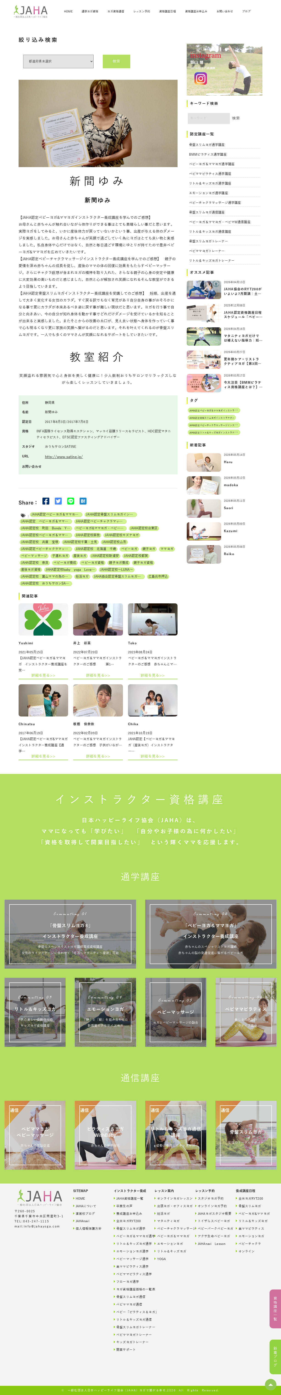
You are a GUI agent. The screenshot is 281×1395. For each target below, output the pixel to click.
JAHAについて (84, 1206)
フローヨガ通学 (126, 1282)
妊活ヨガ (82, 576)
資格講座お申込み (196, 11)
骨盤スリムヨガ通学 (129, 1228)
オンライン (245, 1251)
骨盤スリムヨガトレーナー (208, 241)
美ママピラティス (250, 1228)
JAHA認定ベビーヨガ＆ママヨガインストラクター (56, 514)
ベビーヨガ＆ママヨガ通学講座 (211, 164)
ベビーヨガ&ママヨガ (251, 1213)
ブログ (246, 11)
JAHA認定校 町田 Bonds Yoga (46, 528)
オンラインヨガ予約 (210, 1206)
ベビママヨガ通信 (128, 1304)
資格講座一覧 (275, 1308)
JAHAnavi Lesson (210, 1244)
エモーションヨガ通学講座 (208, 193)
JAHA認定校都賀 (136, 556)
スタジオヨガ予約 (209, 1198)
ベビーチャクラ (248, 1244)
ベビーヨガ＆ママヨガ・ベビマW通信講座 (219, 222)
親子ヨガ (149, 549)
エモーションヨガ (168, 1244)
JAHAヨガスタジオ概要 (210, 1213)
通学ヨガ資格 (90, 11)
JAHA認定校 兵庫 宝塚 (39, 542)
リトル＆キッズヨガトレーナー (211, 260)
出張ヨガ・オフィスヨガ (169, 1206)
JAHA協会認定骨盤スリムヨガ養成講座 (119, 576)
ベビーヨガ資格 (92, 563)
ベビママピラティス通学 (129, 1274)
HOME (68, 11)
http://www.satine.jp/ (64, 457)
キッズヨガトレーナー (129, 1342)
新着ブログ (275, 1357)
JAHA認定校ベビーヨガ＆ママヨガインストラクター (46, 535)
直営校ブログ (84, 1213)
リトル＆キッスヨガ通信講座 (210, 232)
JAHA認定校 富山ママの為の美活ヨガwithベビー (46, 576)
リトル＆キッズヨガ (169, 1251)
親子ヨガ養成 (118, 563)
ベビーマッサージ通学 (129, 1259)
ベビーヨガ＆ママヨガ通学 (129, 1236)
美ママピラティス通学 (129, 1266)
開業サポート (125, 1350)
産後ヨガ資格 (31, 569)
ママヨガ (166, 549)
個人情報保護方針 (87, 1228)
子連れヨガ (60, 556)
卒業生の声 (123, 1206)
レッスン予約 (141, 11)
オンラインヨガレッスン (169, 1198)
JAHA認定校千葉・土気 (80, 542)
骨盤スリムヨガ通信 (129, 1297)
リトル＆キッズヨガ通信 (129, 1319)
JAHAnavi (81, 1221)
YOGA (160, 1259)
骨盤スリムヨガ (248, 1206)
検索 (116, 61)
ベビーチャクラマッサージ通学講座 (215, 203)
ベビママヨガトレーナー (207, 251)
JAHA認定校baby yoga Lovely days (71, 569)
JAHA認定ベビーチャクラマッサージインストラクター (101, 521)
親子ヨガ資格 (143, 563)
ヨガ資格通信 (115, 11)
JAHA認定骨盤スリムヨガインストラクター (111, 514)
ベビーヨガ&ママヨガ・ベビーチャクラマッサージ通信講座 (101, 528)
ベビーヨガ (129, 549)
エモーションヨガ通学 (129, 1251)
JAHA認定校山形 (114, 542)
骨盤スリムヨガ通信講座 (207, 212)
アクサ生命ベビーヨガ (210, 1236)
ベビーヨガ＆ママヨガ (169, 1236)
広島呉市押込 (158, 576)
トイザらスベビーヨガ (210, 1221)
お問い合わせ (225, 11)
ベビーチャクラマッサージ (169, 1228)
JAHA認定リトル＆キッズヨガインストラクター (214, 432)
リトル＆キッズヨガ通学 (129, 1244)
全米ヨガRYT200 (127, 1221)
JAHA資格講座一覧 (129, 1198)
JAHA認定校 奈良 (34, 563)
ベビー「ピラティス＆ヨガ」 (129, 1312)
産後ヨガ (79, 556)
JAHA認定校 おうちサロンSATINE (46, 583)
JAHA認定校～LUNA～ (116, 569)
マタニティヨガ (167, 1221)
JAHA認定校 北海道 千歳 (96, 549)
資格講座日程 (167, 11)
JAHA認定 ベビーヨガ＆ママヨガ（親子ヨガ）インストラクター (46, 521)
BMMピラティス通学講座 (208, 154)
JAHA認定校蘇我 (88, 535)
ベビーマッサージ (34, 556)
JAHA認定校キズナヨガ (122, 535)
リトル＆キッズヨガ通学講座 (210, 183)
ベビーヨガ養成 (64, 563)
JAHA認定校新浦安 (105, 556)
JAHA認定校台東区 (144, 528)
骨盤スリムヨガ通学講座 (207, 145)
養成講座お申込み (128, 1213)
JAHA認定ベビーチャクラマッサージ (46, 549)
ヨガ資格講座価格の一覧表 (129, 1289)
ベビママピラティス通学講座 (210, 174)
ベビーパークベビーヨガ (210, 1228)
